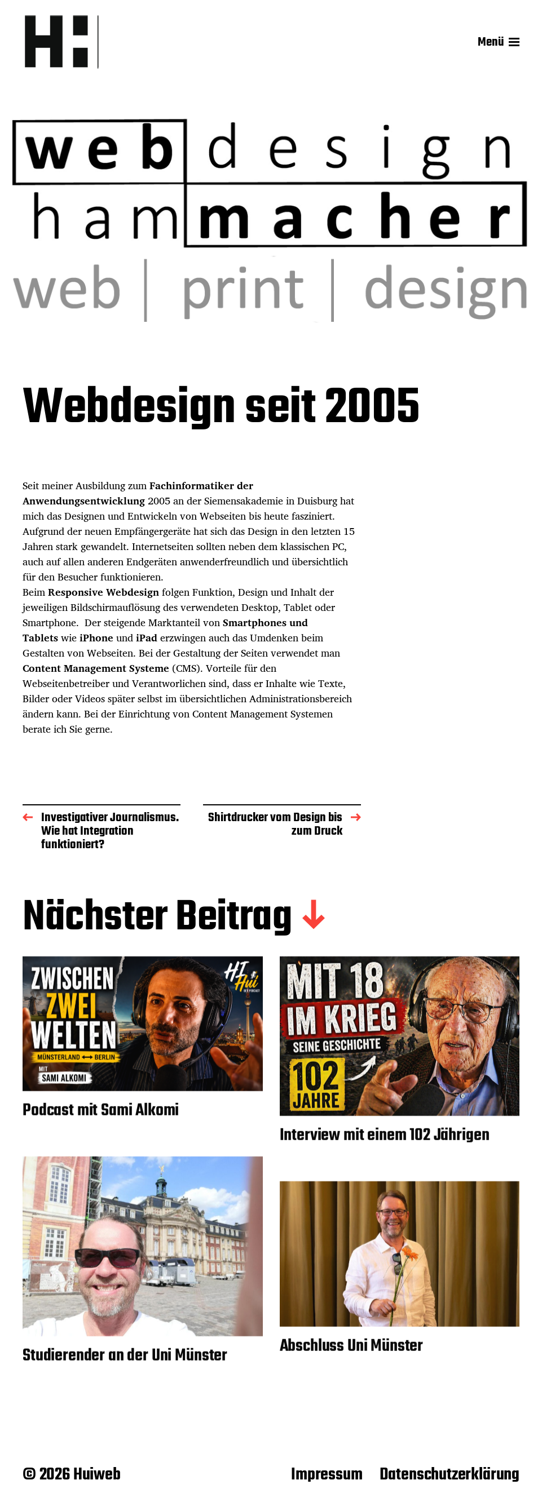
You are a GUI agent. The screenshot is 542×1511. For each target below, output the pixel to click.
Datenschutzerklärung (449, 1475)
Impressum (326, 1475)
